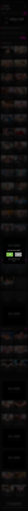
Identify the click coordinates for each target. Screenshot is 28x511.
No (18, 254)
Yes (10, 254)
